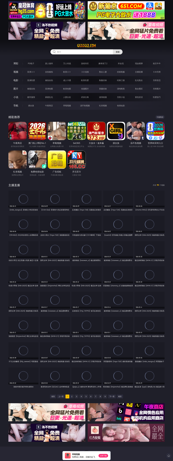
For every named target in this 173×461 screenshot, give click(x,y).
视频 (15, 71)
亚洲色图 (49, 88)
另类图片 (157, 88)
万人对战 (67, 63)
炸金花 (121, 63)
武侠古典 (85, 97)
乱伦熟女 (139, 80)
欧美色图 (67, 88)
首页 (53, 396)
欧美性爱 (85, 80)
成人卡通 (67, 80)
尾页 (120, 396)
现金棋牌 (139, 63)
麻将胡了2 (103, 63)
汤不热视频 (85, 105)
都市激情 (31, 97)
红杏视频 (103, 105)
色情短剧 (121, 105)
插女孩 (31, 105)
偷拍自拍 (49, 80)
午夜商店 (49, 105)
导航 (15, 105)
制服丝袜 (103, 80)
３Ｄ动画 (85, 72)
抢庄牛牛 (157, 63)
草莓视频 (67, 105)
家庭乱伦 (49, 97)
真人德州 (49, 63)
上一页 (61, 396)
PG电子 (31, 63)
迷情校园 (103, 97)
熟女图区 (139, 88)
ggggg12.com (86, 45)
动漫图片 (85, 88)
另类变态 (157, 80)
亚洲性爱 (31, 80)
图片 (15, 88)
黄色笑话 (139, 97)
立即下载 (103, 456)
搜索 (118, 52)
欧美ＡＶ (67, 72)
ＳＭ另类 (157, 72)
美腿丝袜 (103, 88)
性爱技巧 (157, 97)
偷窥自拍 (31, 88)
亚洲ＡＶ (31, 72)
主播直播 (139, 72)
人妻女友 (67, 97)
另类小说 (121, 97)
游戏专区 (85, 63)
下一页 (111, 396)
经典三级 (121, 80)
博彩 (15, 63)
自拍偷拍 (49, 72)
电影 (15, 80)
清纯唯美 (121, 88)
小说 (15, 97)
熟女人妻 (103, 72)
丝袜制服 (121, 72)
